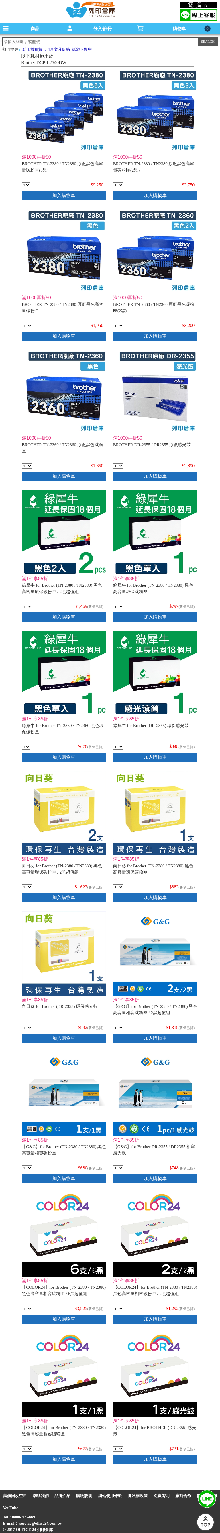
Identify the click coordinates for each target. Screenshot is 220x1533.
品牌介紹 (62, 1496)
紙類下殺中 (82, 49)
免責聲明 (162, 1496)
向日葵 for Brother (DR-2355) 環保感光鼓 (59, 1006)
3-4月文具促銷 (57, 49)
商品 (35, 28)
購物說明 (84, 1496)
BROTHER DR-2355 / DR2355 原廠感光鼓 (152, 444)
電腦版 (198, 5)
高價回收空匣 (15, 1496)
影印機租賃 (32, 49)
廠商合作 (183, 1496)
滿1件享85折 (35, 578)
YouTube (10, 1508)
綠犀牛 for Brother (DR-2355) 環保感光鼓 (151, 725)
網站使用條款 (110, 1496)
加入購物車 (63, 195)
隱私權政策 (138, 1496)
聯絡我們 (41, 1496)
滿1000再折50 (36, 157)
